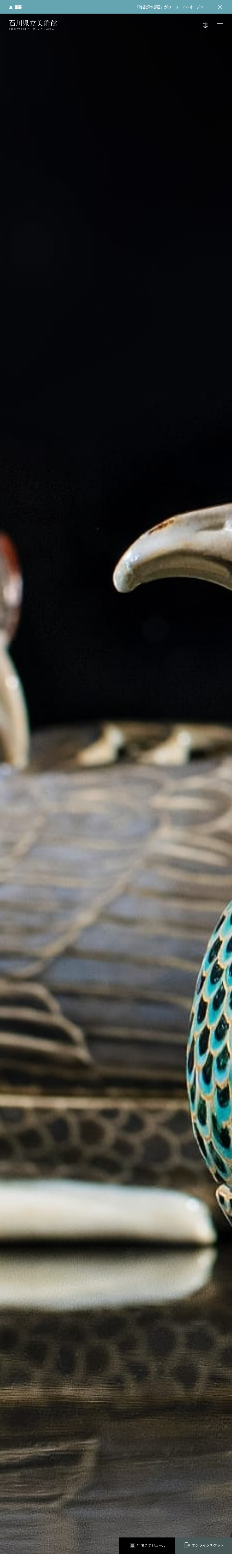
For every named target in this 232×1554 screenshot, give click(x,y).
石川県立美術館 (33, 25)
